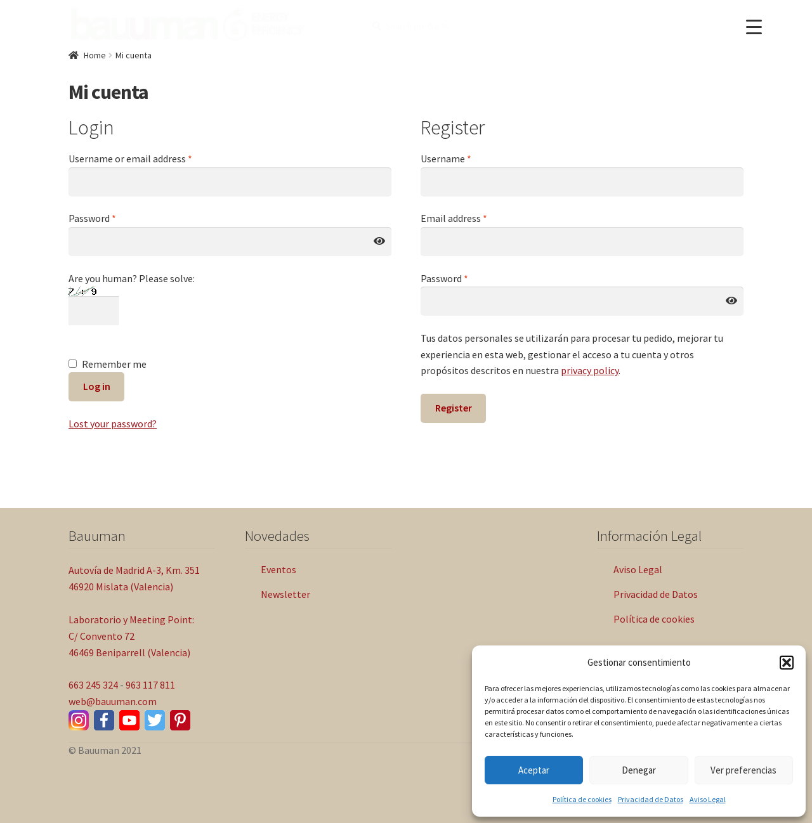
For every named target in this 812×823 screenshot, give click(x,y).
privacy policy (590, 370)
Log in (96, 386)
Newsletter (285, 594)
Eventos (278, 569)
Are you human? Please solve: (132, 294)
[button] (786, 662)
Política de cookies (582, 799)
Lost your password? (113, 423)
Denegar (639, 770)
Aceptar (533, 770)
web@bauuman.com (113, 701)
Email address (454, 218)
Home (95, 55)
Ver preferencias (743, 770)
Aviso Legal (708, 799)
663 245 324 (93, 684)
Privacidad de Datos (650, 799)
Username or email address (130, 158)
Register (453, 407)
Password (92, 218)
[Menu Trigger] (754, 27)
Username (446, 158)
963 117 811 (150, 684)
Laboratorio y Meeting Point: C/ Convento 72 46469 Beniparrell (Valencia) (131, 636)
